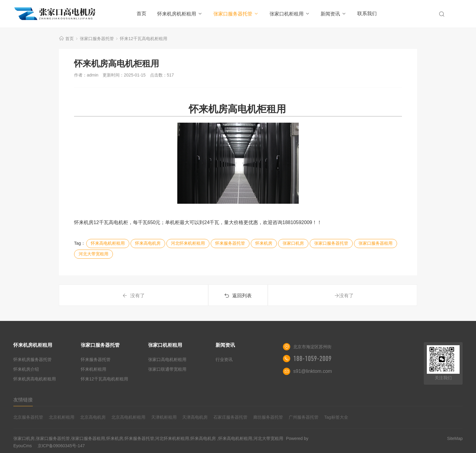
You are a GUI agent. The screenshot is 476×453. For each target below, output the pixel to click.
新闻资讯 (333, 13)
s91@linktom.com (312, 371)
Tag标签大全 (336, 417)
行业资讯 (224, 359)
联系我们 (367, 13)
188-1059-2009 (312, 359)
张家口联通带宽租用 (167, 369)
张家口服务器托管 (236, 13)
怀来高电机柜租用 (108, 243)
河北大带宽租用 (93, 253)
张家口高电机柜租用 (167, 359)
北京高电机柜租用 (128, 417)
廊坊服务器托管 (268, 417)
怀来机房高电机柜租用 (34, 378)
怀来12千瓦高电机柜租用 (143, 38)
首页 (141, 13)
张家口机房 (293, 243)
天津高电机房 (195, 417)
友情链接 (23, 399)
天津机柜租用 (164, 417)
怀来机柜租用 (93, 369)
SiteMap (455, 438)
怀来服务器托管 (230, 243)
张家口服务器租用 (376, 243)
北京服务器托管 (28, 417)
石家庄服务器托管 (230, 417)
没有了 (133, 295)
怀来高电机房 (148, 243)
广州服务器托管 (303, 417)
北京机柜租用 (61, 417)
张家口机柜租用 (290, 13)
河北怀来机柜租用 (188, 243)
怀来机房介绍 (26, 369)
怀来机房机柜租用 (179, 13)
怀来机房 (263, 243)
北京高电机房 (93, 417)
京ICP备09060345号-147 (61, 445)
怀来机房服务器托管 (32, 359)
